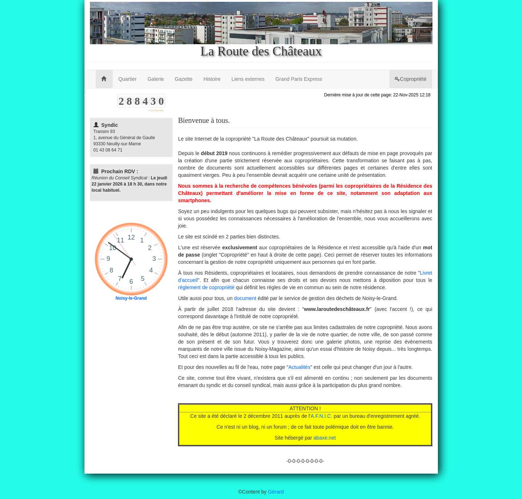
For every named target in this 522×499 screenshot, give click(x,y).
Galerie (156, 79)
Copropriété (410, 79)
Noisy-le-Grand (131, 298)
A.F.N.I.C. (321, 416)
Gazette (183, 79)
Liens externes (248, 79)
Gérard (276, 492)
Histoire (211, 79)
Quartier (127, 79)
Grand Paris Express (299, 79)
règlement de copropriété (206, 287)
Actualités (299, 367)
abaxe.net (325, 438)
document (245, 298)
